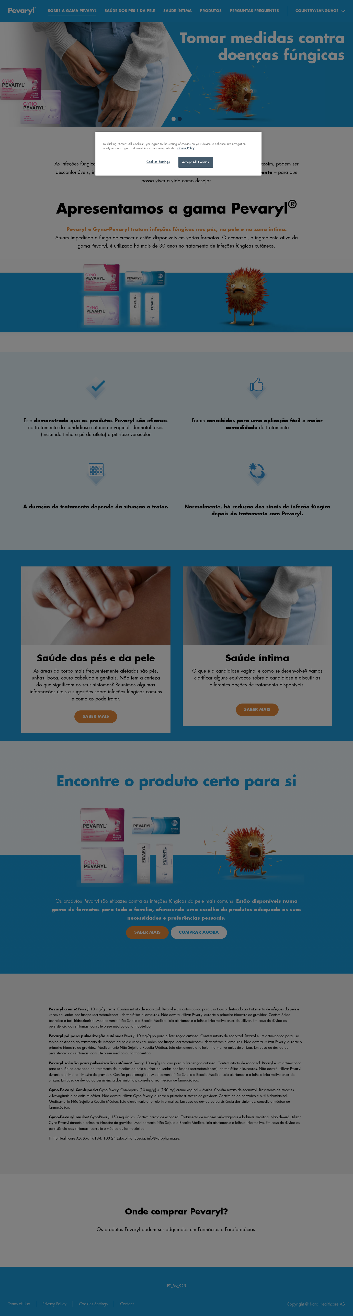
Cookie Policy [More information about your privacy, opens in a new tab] (186, 148)
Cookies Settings (158, 162)
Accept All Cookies (195, 162)
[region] (178, 154)
